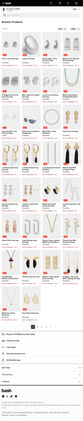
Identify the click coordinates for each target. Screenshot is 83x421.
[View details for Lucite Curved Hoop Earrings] (51, 80)
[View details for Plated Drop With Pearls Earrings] (72, 226)
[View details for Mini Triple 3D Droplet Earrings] (31, 80)
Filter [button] (75, 29)
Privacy (15, 412)
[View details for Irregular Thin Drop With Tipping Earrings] (72, 262)
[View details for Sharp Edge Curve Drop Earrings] (51, 44)
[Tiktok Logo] (11, 397)
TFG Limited (6, 412)
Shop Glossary (55, 412)
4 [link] (46, 327)
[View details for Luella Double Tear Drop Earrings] (11, 117)
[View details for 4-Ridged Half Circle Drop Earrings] (11, 80)
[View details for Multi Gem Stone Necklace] (11, 298)
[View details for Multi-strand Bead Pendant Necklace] (72, 80)
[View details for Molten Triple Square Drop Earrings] (51, 262)
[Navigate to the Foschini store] (10, 9)
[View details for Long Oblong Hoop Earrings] (31, 226)
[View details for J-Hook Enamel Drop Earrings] (11, 153)
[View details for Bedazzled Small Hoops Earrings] (51, 189)
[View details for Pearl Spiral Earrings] (31, 298)
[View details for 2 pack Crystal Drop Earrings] (11, 189)
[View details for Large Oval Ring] (31, 44)
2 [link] (37, 327)
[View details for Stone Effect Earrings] (11, 226)
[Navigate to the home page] (8, 3)
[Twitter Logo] (7, 397)
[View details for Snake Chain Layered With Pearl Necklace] (51, 226)
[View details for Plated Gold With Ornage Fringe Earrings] (72, 153)
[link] (50, 327)
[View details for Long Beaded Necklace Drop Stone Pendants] (11, 262)
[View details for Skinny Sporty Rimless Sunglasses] (31, 117)
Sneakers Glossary (41, 412)
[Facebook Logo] (16, 397)
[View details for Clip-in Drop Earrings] (11, 44)
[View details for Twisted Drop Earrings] (31, 262)
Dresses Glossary (26, 412)
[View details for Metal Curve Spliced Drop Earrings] (72, 44)
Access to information (18, 415)
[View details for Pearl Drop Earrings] (72, 117)
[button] (60, 3)
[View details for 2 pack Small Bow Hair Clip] (72, 189)
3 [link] (41, 327)
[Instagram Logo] (3, 397)
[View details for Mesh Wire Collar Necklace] (51, 117)
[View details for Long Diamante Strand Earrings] (51, 153)
